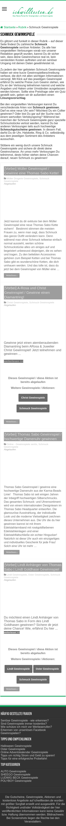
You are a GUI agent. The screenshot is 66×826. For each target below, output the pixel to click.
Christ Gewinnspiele (17, 302)
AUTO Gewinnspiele (13, 771)
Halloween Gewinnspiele (16, 745)
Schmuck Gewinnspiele (41, 302)
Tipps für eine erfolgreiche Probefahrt (24, 758)
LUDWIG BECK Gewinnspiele (19, 777)
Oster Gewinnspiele (38, 574)
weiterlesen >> (13, 361)
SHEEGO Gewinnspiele (15, 774)
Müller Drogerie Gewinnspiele (22, 178)
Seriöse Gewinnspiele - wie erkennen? (25, 720)
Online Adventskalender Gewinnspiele (24, 752)
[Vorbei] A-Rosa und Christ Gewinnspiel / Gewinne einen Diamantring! (27, 292)
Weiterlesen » (11, 275)
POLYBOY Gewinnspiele (16, 780)
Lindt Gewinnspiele (17, 574)
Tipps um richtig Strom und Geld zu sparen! (28, 755)
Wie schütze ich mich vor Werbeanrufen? (26, 726)
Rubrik (22, 27)
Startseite (8, 27)
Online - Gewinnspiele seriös (22, 444)
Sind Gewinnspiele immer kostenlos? (24, 723)
